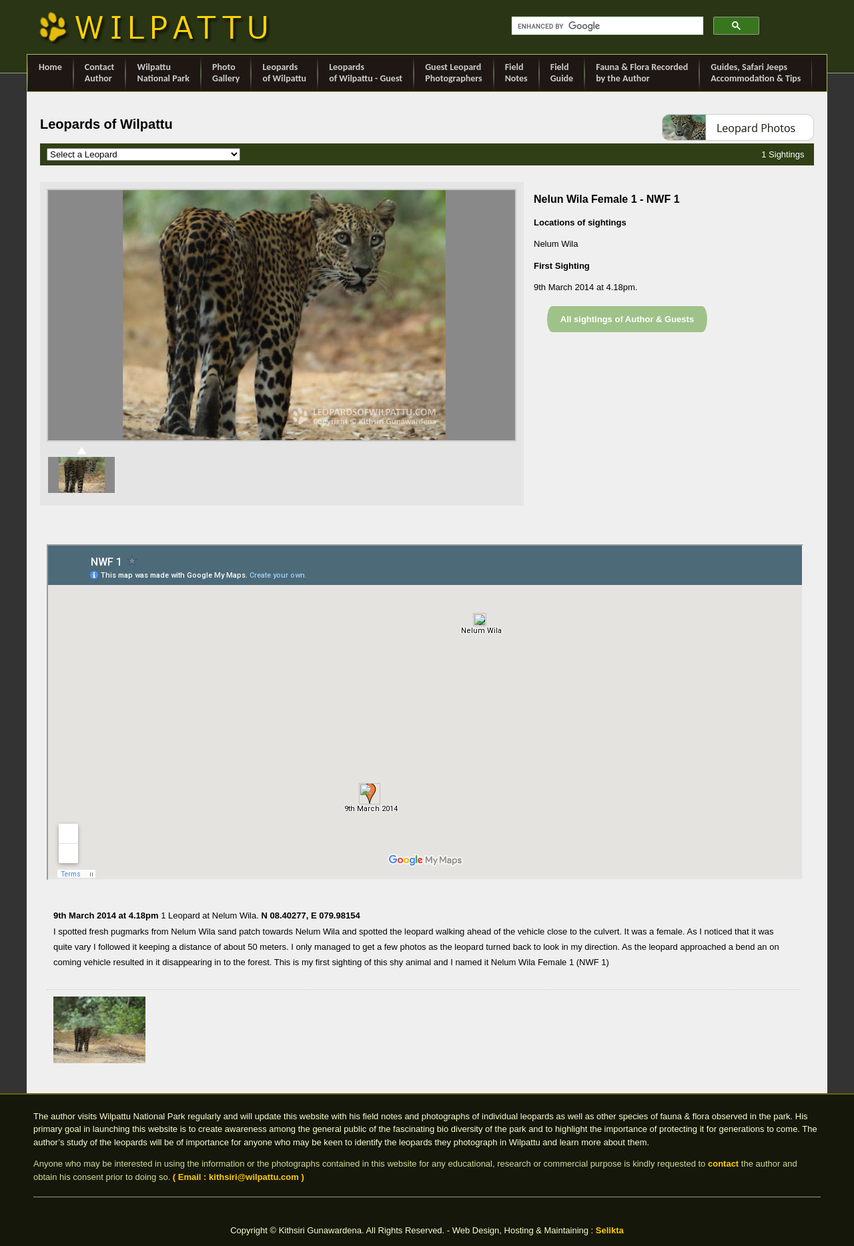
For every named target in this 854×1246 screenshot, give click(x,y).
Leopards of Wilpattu (284, 72)
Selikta (610, 1230)
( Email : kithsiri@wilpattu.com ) (238, 1177)
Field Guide (561, 72)
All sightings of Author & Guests (627, 319)
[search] (606, 26)
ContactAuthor (100, 72)
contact (723, 1164)
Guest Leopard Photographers (453, 72)
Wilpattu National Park (163, 72)
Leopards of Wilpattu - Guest (365, 72)
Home (50, 72)
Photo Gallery (226, 72)
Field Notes (516, 72)
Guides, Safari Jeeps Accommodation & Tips (756, 72)
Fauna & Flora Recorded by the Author (642, 72)
